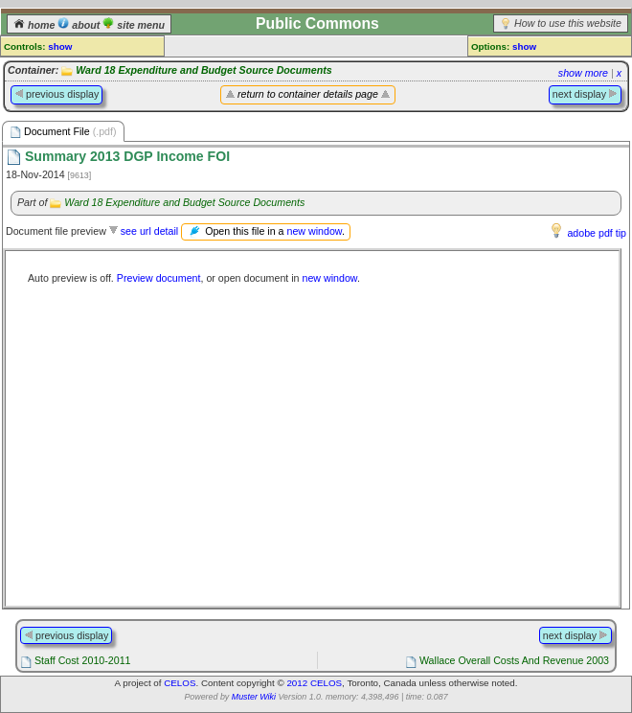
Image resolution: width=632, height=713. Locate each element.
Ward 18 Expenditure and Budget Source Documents (203, 70)
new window (313, 231)
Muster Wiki (254, 697)
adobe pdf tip (596, 233)
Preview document (159, 278)
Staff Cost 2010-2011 (82, 660)
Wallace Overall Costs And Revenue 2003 (514, 660)
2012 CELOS (314, 683)
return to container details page (308, 94)
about (79, 25)
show (60, 46)
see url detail (149, 231)
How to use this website (567, 23)
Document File (63, 132)
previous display (56, 94)
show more (583, 73)
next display (585, 94)
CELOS (179, 683)
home (35, 25)
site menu (133, 25)
